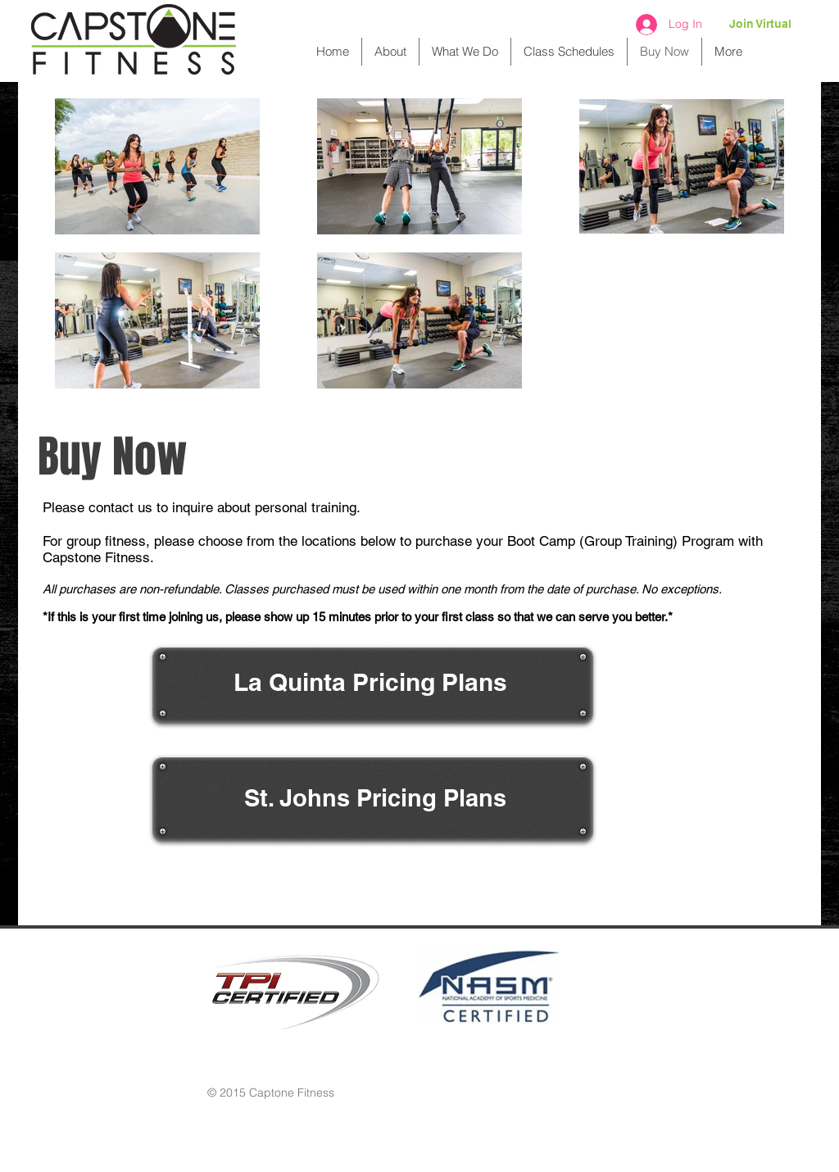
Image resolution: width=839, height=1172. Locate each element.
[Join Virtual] (760, 24)
